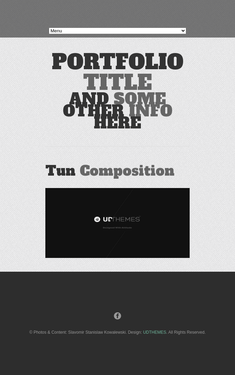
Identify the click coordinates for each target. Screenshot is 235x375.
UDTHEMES (154, 332)
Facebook (117, 316)
